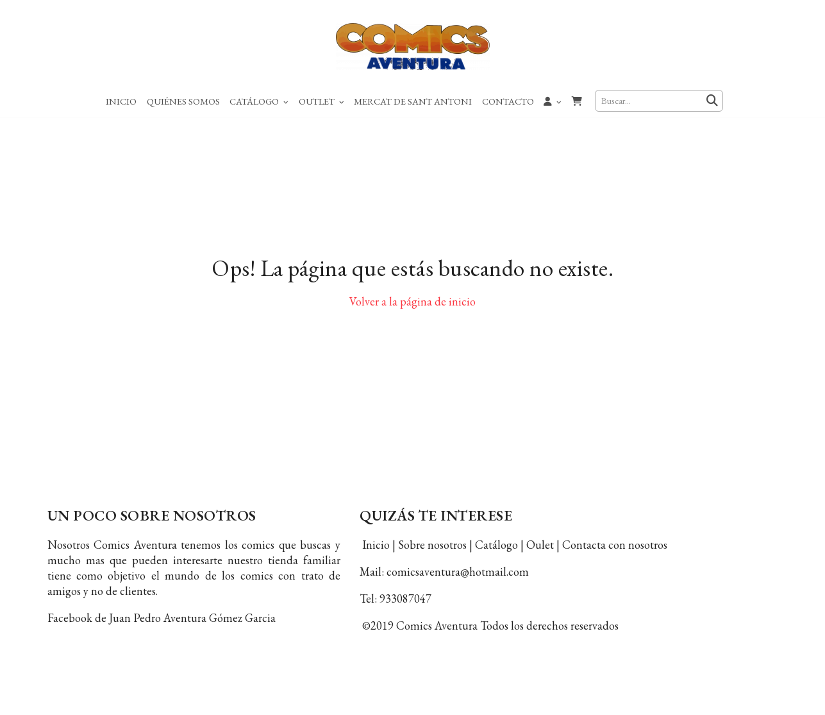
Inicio (121, 101)
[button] (553, 100)
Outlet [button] (321, 101)
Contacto (508, 101)
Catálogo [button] (258, 101)
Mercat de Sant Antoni (413, 101)
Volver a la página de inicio (412, 301)
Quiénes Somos (183, 101)
